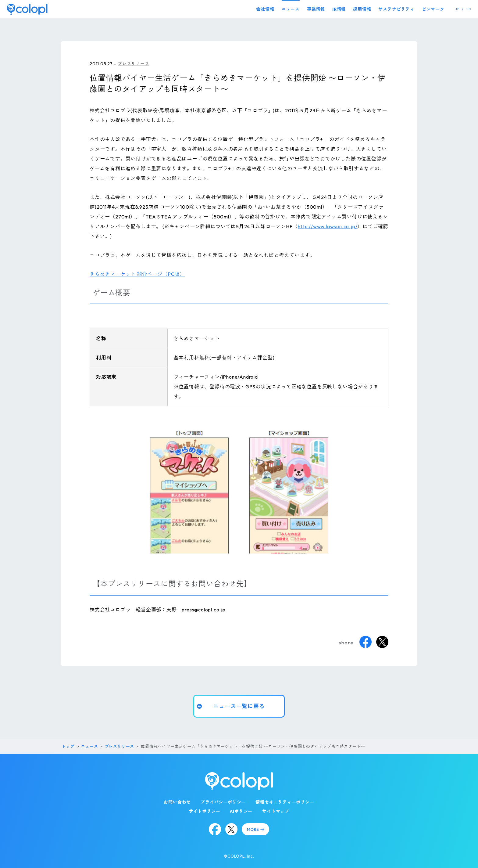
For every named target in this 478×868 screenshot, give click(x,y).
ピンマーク (433, 9)
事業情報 (316, 9)
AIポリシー (241, 811)
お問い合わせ (177, 802)
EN (468, 9)
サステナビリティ (396, 9)
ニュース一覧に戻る (239, 706)
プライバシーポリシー (223, 802)
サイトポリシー (204, 811)
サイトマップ (275, 811)
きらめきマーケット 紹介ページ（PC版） (137, 274)
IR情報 (339, 9)
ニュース (291, 9)
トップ (68, 746)
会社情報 (265, 9)
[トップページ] (27, 9)
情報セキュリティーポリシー (284, 802)
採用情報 (362, 9)
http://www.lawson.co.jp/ (327, 226)
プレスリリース (133, 64)
